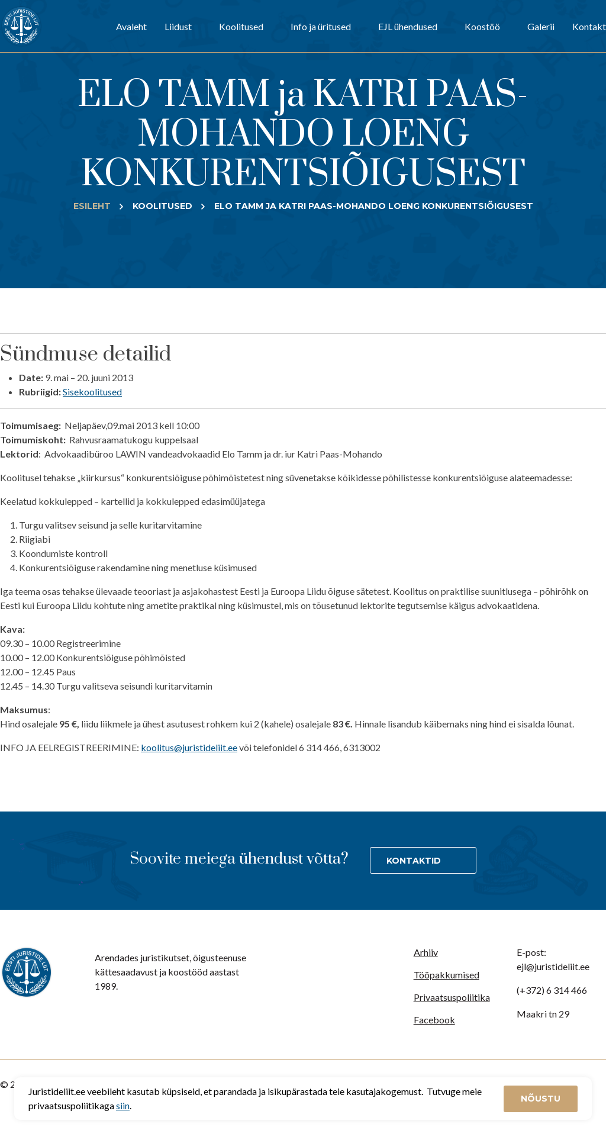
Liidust (178, 26)
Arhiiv (426, 952)
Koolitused (241, 26)
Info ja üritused (321, 26)
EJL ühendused (407, 26)
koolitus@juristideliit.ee (189, 747)
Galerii (541, 26)
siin (123, 1105)
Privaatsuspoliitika (452, 997)
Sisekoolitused (92, 391)
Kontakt (589, 26)
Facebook (434, 1019)
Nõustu (540, 1098)
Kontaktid (413, 860)
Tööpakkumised (446, 974)
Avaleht (131, 26)
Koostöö (482, 26)
